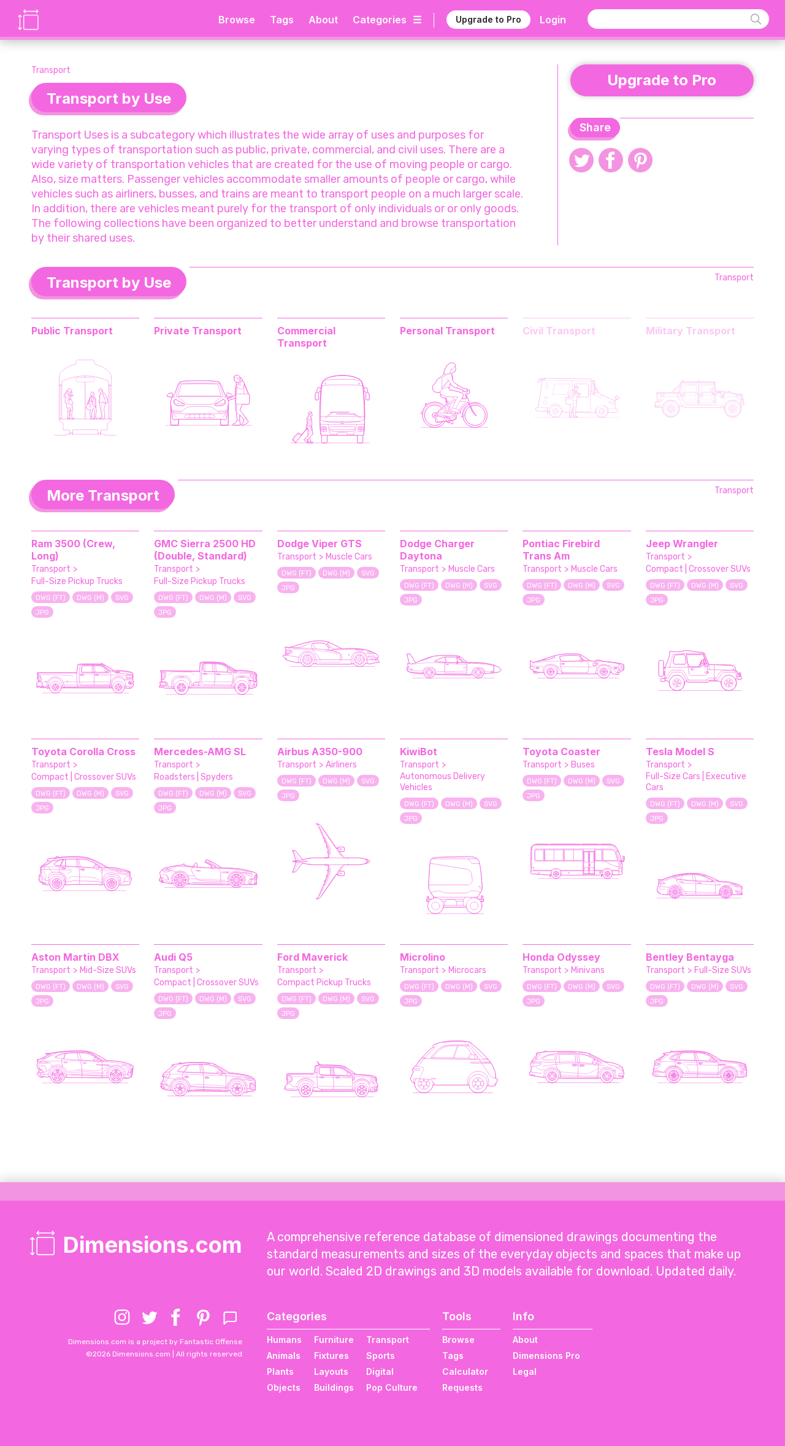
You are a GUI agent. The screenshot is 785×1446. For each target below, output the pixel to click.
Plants (280, 1371)
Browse (236, 18)
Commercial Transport (306, 337)
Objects (284, 1387)
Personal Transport (447, 331)
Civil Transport (559, 331)
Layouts (331, 1371)
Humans (284, 1339)
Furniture (334, 1339)
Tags (282, 18)
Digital (380, 1371)
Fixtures (331, 1355)
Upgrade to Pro (488, 18)
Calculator (465, 1371)
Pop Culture (392, 1387)
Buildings (334, 1387)
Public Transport (72, 331)
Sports (380, 1355)
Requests (462, 1387)
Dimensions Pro (546, 1355)
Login (553, 18)
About (323, 18)
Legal (525, 1371)
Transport (51, 70)
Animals (284, 1355)
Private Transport (198, 331)
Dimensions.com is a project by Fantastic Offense (155, 1341)
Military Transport (690, 331)
